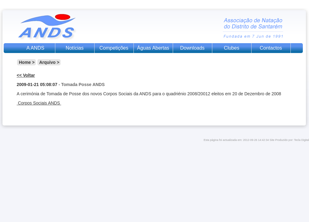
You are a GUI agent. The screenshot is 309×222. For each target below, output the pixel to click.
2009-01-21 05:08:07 (37, 84)
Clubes (231, 48)
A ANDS (35, 48)
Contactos (271, 48)
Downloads (192, 48)
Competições (113, 48)
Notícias (75, 48)
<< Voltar (26, 75)
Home (25, 62)
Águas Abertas (153, 48)
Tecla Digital (301, 140)
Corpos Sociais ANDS (39, 103)
